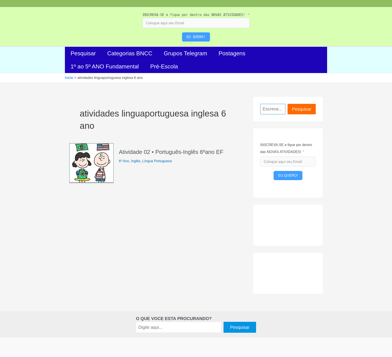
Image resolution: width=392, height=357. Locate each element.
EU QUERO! (196, 37)
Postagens (232, 53)
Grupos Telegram (185, 53)
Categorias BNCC (130, 53)
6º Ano (124, 161)
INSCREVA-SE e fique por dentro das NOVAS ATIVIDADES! (193, 15)
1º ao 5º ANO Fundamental (105, 66)
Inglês (135, 161)
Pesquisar (83, 53)
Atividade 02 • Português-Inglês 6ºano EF (171, 152)
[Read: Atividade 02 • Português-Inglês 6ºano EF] (91, 163)
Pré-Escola (164, 66)
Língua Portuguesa (157, 161)
